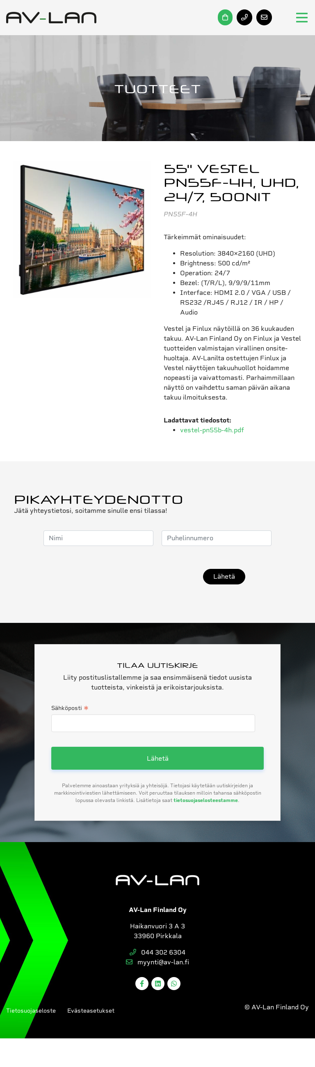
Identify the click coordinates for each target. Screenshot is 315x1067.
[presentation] (132, 577)
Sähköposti (70, 709)
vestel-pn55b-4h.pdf (212, 430)
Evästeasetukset (90, 1010)
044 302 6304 (157, 952)
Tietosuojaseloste (31, 1010)
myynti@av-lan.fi (157, 962)
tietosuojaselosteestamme (205, 800)
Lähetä (224, 576)
